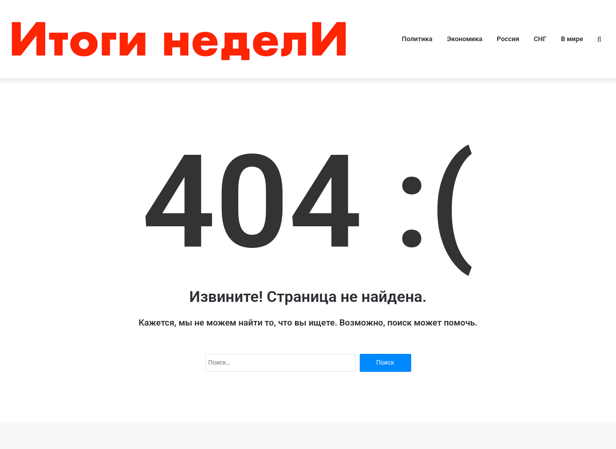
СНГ (540, 39)
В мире (572, 39)
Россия (508, 39)
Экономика (464, 39)
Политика (417, 39)
